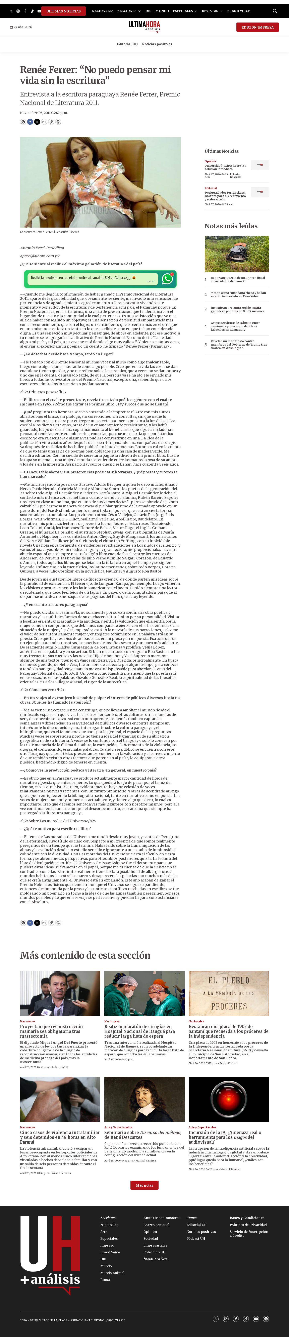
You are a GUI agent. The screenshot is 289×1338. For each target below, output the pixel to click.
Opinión (210, 161)
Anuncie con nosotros (161, 1219)
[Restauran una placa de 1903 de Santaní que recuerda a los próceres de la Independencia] (229, 994)
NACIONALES (103, 11)
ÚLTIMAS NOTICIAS (63, 11)
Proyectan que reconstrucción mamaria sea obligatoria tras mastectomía (51, 1032)
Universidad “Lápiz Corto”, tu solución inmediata (225, 167)
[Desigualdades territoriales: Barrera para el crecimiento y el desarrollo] (260, 192)
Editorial (211, 188)
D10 (148, 11)
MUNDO (162, 11)
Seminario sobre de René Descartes (142, 1136)
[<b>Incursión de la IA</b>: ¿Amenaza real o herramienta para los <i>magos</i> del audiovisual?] (229, 1100)
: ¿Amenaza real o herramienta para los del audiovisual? (225, 1138)
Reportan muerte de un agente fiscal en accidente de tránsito (238, 279)
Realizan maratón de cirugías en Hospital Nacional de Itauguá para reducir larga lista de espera (139, 1032)
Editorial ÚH (127, 44)
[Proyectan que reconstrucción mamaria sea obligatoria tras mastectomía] (60, 994)
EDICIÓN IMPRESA (258, 27)
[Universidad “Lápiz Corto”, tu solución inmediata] (260, 165)
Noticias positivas (157, 44)
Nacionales (28, 1022)
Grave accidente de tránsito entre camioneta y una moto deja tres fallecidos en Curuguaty (235, 326)
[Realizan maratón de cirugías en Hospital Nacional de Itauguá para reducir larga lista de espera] (144, 994)
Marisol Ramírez (146, 1161)
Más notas (144, 1187)
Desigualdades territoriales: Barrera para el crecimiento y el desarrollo (225, 196)
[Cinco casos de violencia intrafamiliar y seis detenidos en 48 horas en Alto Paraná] (60, 1100)
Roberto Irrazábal (235, 176)
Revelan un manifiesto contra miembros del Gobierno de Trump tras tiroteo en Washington (239, 345)
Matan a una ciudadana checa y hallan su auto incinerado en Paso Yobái (238, 294)
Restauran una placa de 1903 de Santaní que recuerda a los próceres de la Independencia (229, 1032)
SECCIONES (127, 11)
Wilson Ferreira (61, 1174)
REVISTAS (210, 11)
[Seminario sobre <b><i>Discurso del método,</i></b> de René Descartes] (144, 1100)
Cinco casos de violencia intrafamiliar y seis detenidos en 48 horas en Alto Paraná (60, 1138)
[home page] (144, 27)
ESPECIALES (183, 11)
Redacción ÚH (59, 1068)
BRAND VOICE (238, 11)
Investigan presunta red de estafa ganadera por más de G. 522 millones (238, 309)
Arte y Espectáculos (118, 1128)
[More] (139, 11)
